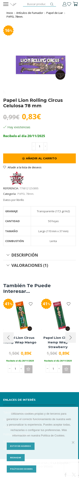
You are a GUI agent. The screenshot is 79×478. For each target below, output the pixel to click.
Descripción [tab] (22, 255)
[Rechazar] (73, 442)
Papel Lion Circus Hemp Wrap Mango (20, 340)
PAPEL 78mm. (15, 16)
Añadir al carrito (41, 158)
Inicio (10, 13)
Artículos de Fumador (29, 13)
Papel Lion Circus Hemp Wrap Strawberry (57, 342)
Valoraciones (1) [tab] (27, 265)
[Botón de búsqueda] (52, 4)
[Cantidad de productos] (40, 146)
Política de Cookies (21, 469)
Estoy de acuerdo (20, 446)
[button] (28, 369)
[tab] (39, 255)
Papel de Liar (54, 13)
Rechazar (15, 458)
